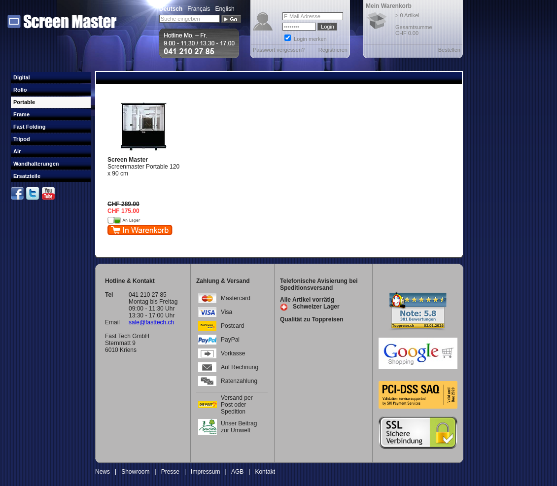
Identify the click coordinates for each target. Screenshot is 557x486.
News (102, 471)
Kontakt (265, 471)
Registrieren (333, 50)
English (224, 8)
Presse (170, 471)
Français (198, 8)
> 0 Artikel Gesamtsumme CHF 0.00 (413, 24)
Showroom (135, 471)
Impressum (205, 471)
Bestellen (449, 50)
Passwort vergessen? (279, 50)
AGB (237, 471)
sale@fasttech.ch (151, 322)
